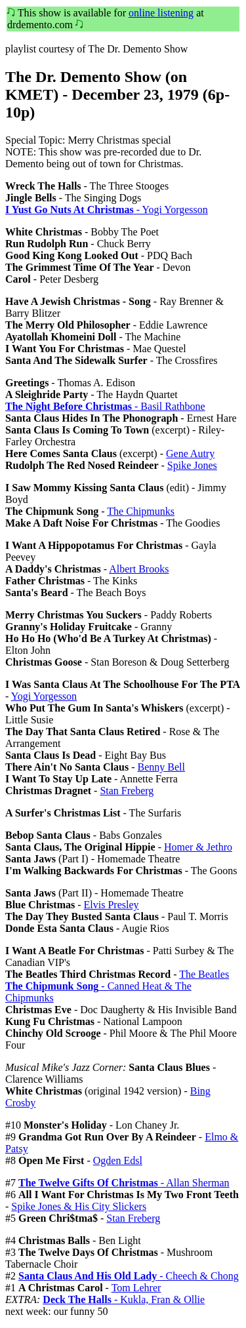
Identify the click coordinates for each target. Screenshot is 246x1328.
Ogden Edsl (117, 1160)
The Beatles (204, 974)
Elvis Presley (111, 904)
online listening (161, 12)
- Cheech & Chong (128, 1275)
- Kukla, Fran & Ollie (124, 1299)
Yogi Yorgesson (44, 696)
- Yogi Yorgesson (106, 209)
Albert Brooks (139, 568)
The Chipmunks (140, 511)
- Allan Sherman (124, 1182)
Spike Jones (192, 465)
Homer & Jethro (198, 847)
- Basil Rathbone (105, 406)
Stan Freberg (127, 790)
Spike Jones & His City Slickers (78, 1206)
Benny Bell (161, 767)
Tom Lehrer (136, 1287)
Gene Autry (190, 453)
